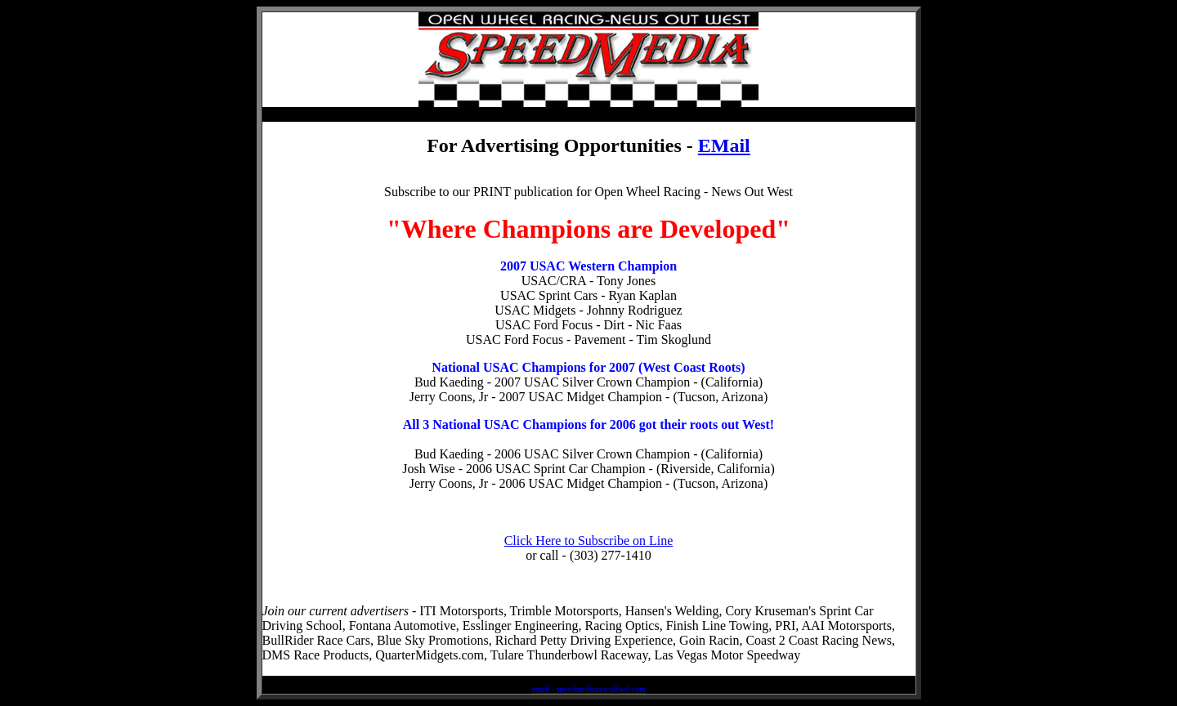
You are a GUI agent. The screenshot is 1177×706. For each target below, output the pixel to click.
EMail (724, 145)
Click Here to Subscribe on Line (589, 540)
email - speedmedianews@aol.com (588, 689)
